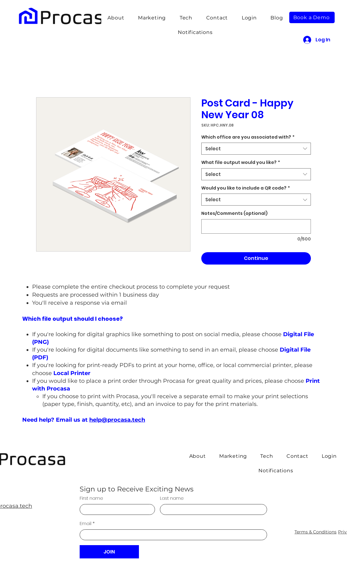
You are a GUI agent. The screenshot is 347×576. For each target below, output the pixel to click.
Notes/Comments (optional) (234, 213)
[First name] (115, 509)
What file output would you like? (240, 162)
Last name (172, 498)
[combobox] (256, 149)
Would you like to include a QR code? (245, 188)
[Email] (171, 535)
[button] (186, 18)
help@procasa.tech (117, 419)
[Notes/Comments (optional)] (256, 226)
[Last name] (211, 509)
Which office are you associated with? (248, 137)
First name (91, 498)
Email (87, 523)
